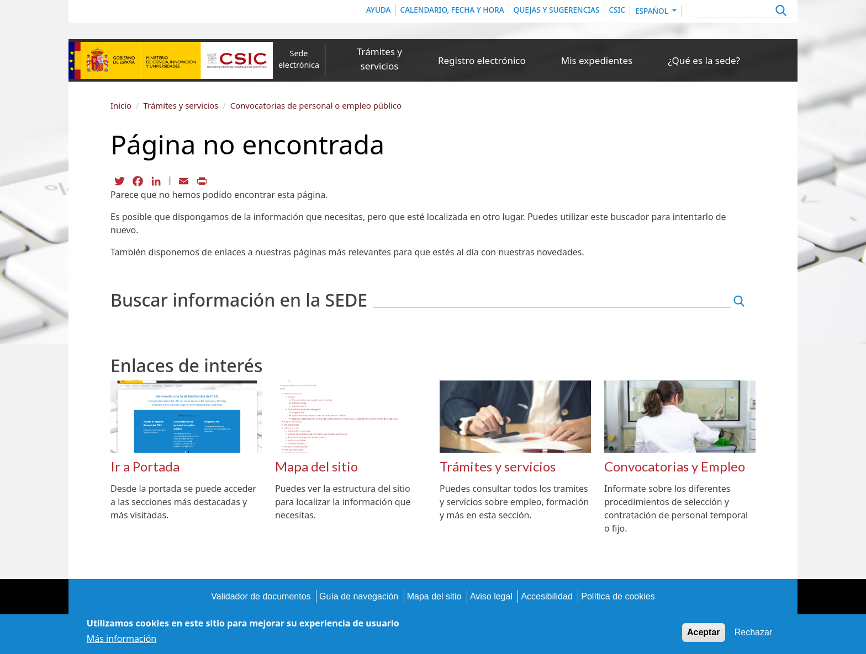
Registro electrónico (482, 60)
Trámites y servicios (379, 58)
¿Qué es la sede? (704, 60)
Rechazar (753, 634)
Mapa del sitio (434, 596)
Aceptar (703, 634)
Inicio (120, 105)
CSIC (617, 9)
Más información (121, 640)
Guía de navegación (358, 596)
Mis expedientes (596, 60)
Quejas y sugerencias (557, 9)
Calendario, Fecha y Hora (452, 9)
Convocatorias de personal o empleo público (316, 105)
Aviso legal (491, 596)
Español (652, 11)
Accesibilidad (546, 596)
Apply (779, 12)
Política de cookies (617, 596)
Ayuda (378, 9)
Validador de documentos (260, 596)
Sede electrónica (298, 59)
